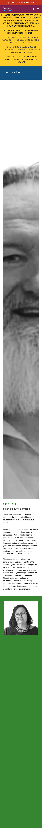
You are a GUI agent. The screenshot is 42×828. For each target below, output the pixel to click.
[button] (33, 9)
